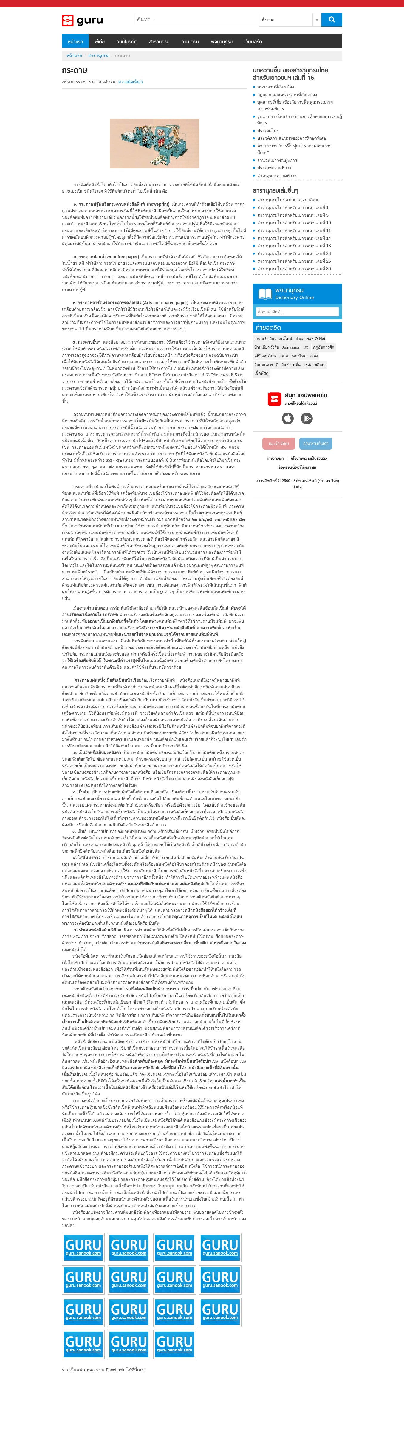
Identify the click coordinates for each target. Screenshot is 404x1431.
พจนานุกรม (222, 42)
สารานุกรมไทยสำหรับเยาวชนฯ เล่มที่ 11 (294, 230)
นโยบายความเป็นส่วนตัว (309, 459)
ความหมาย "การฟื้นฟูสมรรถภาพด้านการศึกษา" (294, 149)
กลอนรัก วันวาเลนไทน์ (273, 338)
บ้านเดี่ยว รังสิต (266, 347)
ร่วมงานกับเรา (315, 443)
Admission (291, 347)
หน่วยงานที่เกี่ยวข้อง (275, 86)
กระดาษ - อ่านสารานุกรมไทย (93, 21)
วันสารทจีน (291, 364)
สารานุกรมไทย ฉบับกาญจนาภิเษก (288, 199)
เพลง (314, 356)
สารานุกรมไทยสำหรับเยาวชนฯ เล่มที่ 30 (294, 268)
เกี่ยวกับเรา (275, 459)
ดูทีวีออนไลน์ (265, 356)
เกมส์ (283, 356)
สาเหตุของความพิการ (277, 175)
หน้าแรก (75, 42)
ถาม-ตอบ (190, 42)
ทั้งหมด (268, 20)
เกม (307, 347)
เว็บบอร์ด (253, 42)
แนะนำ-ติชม (279, 443)
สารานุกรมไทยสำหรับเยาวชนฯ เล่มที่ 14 (294, 238)
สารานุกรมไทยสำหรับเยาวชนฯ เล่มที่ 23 (294, 253)
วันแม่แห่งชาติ (266, 364)
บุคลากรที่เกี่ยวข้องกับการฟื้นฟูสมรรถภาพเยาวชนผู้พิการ (295, 105)
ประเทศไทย (268, 130)
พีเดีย (100, 42)
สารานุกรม (159, 42)
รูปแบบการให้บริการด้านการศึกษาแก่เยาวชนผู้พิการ (299, 119)
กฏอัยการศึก (323, 347)
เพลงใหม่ (299, 356)
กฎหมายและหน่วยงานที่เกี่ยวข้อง (287, 94)
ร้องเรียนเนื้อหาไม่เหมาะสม (297, 468)
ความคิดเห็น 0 (130, 82)
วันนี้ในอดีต (127, 42)
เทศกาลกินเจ (315, 364)
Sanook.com (18, 3)
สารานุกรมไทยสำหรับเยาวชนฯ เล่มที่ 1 (293, 207)
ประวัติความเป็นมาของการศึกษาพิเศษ (291, 138)
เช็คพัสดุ (261, 373)
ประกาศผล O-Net (310, 338)
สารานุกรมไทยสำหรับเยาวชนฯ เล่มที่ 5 (293, 215)
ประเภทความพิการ (274, 167)
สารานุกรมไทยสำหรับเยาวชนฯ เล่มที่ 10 (294, 222)
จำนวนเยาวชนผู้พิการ (277, 160)
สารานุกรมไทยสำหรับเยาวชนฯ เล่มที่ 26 (294, 261)
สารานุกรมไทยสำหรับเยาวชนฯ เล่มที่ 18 (294, 245)
